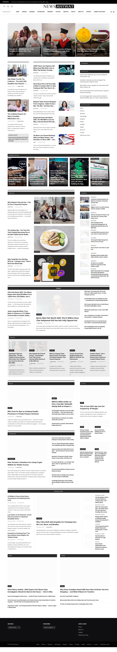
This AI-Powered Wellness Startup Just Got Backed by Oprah (63, 475)
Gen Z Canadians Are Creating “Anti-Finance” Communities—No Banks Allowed (96, 321)
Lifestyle (65, 11)
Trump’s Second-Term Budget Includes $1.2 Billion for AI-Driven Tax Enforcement (77, 361)
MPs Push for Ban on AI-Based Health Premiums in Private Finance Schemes (23, 417)
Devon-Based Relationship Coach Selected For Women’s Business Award (101, 551)
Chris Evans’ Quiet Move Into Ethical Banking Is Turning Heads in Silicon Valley (63, 443)
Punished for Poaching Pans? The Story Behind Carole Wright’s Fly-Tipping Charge (19, 540)
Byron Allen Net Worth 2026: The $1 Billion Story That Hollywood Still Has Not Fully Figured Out (57, 324)
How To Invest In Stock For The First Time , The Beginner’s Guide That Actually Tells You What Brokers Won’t (57, 182)
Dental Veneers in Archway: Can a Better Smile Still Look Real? (62, 423)
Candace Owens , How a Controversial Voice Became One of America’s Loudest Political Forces (98, 361)
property (84, 198)
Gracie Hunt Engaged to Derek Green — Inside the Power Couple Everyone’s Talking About (31, 601)
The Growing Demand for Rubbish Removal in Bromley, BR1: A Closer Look (102, 533)
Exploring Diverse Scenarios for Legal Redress (100, 542)
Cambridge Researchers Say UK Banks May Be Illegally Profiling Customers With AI (62, 487)
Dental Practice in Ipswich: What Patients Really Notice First (62, 429)
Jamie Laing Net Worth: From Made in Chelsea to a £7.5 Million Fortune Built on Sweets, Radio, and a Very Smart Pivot (19, 319)
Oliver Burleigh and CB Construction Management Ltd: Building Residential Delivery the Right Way (99, 230)
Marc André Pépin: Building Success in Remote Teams (100, 436)
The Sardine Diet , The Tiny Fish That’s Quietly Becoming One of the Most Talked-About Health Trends (19, 237)
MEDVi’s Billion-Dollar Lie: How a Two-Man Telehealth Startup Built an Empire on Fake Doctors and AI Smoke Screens (62, 409)
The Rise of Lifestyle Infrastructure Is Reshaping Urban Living (76, 609)
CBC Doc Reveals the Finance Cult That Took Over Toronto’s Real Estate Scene (100, 221)
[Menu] (113, 12)
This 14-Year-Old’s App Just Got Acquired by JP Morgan (92, 412)
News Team (12, 54)
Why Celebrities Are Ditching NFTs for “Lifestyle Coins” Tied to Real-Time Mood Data (19, 266)
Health (73, 11)
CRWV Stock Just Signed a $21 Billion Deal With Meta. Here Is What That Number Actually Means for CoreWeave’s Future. (44, 68)
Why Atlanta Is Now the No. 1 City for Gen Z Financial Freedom (19, 208)
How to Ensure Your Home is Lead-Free (100, 253)
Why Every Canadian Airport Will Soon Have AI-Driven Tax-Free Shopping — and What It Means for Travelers (84, 595)
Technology (41, 11)
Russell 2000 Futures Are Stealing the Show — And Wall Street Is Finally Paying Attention (96, 304)
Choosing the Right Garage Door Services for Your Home (99, 245)
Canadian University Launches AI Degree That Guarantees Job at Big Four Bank (56, 49)
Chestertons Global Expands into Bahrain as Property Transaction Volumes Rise (99, 205)
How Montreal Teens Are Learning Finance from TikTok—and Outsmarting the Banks (95, 326)
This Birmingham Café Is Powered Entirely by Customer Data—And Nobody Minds (101, 504)
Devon (97, 546)
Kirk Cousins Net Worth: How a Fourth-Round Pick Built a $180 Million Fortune (96, 310)
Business (32, 11)
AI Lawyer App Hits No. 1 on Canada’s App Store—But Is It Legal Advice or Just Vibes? (63, 468)
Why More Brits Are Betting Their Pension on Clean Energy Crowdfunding (63, 480)
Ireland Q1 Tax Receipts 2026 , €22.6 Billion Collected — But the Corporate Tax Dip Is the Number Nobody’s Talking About (100, 182)
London (97, 529)
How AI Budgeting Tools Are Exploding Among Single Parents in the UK (94, 332)
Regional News (47, 43)
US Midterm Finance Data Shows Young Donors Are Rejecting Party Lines (19, 503)
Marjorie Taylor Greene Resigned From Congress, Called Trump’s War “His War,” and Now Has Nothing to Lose (44, 106)
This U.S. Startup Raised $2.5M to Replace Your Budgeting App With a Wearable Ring (63, 449)
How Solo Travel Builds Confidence (69, 601)
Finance (24, 11)
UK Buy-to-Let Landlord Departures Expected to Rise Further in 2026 (98, 269)
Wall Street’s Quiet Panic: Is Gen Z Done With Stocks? (96, 315)
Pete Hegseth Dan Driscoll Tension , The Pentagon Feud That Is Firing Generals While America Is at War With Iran (37, 362)
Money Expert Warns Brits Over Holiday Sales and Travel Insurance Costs (79, 605)
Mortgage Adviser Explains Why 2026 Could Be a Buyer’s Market (99, 261)
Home (80, 632)
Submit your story (99, 11)
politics (12, 342)
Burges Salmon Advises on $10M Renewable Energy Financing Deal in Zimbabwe (101, 524)
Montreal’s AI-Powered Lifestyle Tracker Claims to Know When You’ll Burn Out (62, 462)
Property (50, 11)
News (17, 11)
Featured (93, 225)
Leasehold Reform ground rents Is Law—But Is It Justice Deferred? (100, 238)
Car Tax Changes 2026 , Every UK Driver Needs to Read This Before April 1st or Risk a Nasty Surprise (17, 183)
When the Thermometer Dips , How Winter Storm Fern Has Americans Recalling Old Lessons (101, 514)
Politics (58, 11)
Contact (88, 11)
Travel (63, 560)
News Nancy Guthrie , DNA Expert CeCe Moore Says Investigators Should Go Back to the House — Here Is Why (30, 595)
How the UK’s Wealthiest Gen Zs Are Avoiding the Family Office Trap (29, 2)
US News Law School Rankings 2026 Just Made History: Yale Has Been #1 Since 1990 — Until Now (43, 142)
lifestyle (11, 198)
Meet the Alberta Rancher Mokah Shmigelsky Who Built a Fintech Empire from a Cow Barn (86, 459)
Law (60, 147)
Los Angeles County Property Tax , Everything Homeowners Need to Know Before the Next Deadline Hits (37, 183)
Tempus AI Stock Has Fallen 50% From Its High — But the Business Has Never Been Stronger (63, 455)
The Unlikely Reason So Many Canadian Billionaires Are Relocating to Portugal (17, 116)
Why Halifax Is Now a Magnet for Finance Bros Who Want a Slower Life (91, 50)
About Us (80, 11)
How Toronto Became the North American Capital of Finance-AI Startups (18, 139)
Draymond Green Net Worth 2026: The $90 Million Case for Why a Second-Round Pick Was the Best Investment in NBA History (44, 123)
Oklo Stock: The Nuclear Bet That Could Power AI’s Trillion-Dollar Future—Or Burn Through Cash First (95, 298)
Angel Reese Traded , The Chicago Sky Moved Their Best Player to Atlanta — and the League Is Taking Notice (32, 611)
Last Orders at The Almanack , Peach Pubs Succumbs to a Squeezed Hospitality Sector (19, 521)
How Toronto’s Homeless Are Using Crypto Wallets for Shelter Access (25, 468)
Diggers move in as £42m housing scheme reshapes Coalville (100, 212)
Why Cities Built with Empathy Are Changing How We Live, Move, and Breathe (56, 528)
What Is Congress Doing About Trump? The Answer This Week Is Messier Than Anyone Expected (57, 361)
